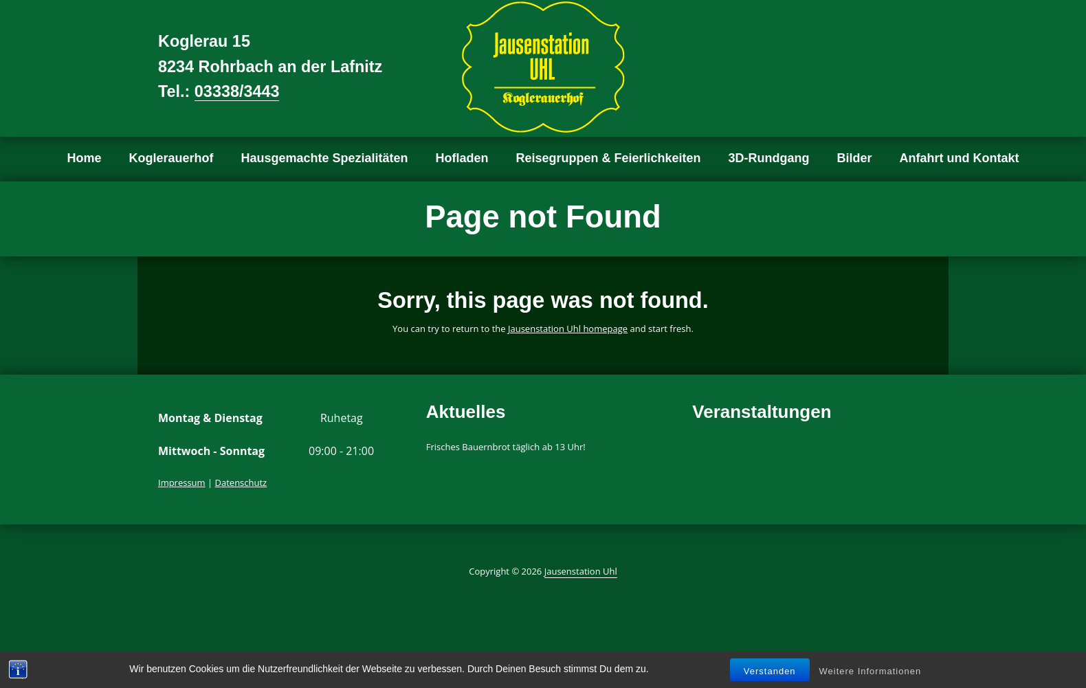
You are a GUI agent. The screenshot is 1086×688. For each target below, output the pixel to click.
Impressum (182, 482)
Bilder (854, 158)
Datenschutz (241, 482)
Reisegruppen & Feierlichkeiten (608, 158)
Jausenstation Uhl (580, 571)
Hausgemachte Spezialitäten (324, 158)
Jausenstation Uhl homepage (568, 328)
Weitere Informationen (870, 671)
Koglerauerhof (171, 158)
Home (84, 158)
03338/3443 (237, 91)
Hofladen (462, 158)
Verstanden (770, 671)
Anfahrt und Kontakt (959, 158)
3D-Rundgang (769, 158)
